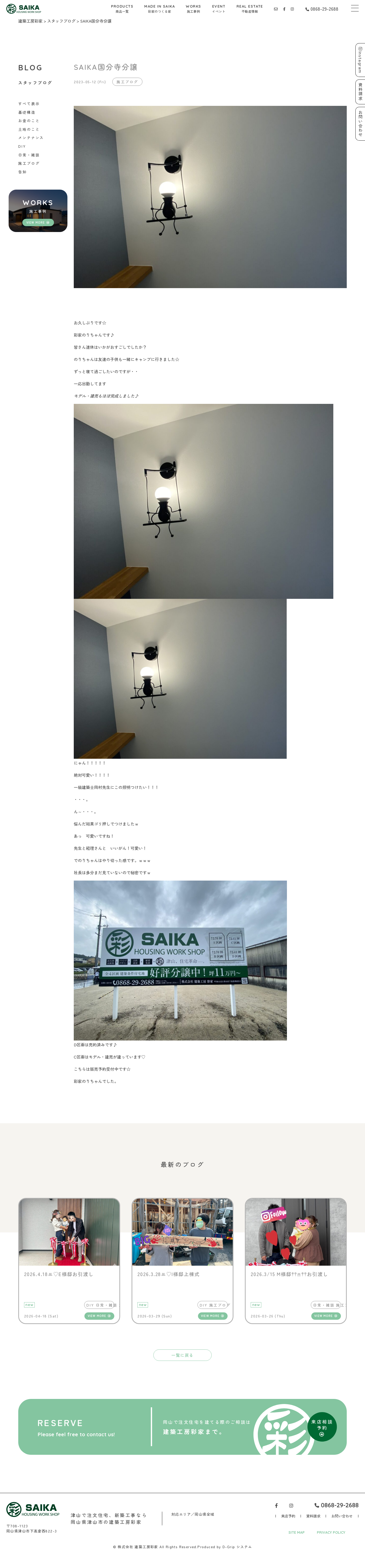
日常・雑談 (29, 154)
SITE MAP (296, 1532)
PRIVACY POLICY (331, 1532)
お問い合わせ (342, 1515)
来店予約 (288, 1515)
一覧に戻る (182, 1355)
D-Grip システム (237, 1546)
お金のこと (29, 120)
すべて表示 (29, 103)
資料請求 (313, 1515)
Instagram (360, 60)
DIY (22, 146)
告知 (22, 171)
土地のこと (29, 129)
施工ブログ (29, 163)
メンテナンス (31, 137)
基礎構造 (26, 112)
